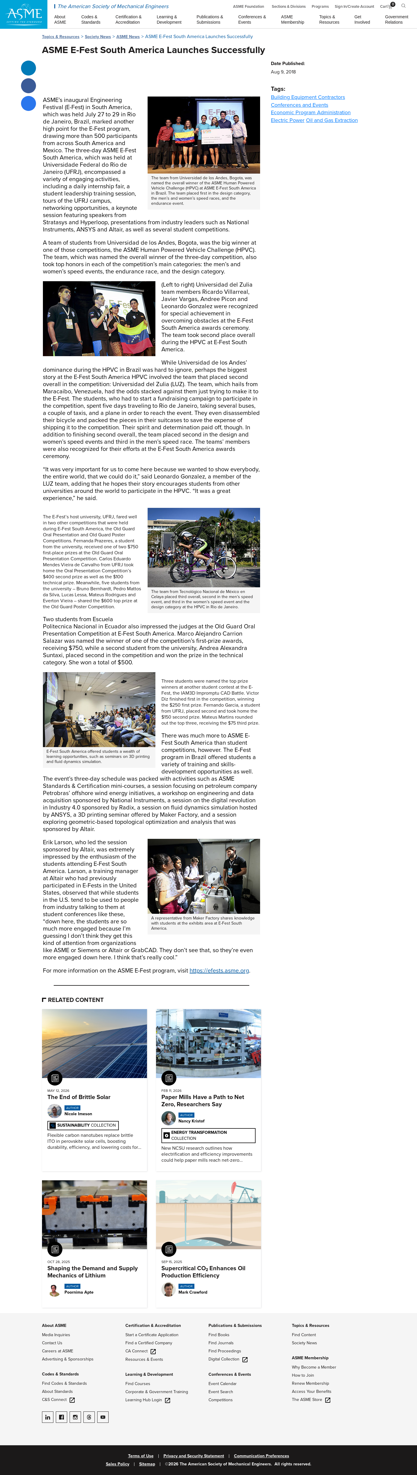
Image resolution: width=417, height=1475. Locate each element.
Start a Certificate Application (151, 1334)
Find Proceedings (224, 1351)
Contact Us (52, 1342)
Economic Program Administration (311, 112)
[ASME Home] (23, 14)
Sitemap (147, 1464)
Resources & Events (144, 1359)
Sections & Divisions (289, 6)
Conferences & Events (229, 1374)
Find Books (219, 1334)
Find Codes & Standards (64, 1383)
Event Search (220, 1391)
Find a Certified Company (148, 1342)
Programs (320, 6)
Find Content (304, 1334)
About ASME (54, 1325)
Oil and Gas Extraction (332, 120)
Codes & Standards (60, 1374)
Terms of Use (141, 1456)
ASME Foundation (248, 6)
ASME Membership (310, 1357)
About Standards (57, 1391)
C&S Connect (58, 1399)
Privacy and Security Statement (194, 1456)
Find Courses (137, 1383)
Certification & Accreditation (153, 1325)
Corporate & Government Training (156, 1391)
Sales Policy (117, 1464)
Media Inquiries (56, 1334)
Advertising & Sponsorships (68, 1359)
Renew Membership (310, 1383)
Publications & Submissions (235, 1325)
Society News (98, 36)
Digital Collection (228, 1359)
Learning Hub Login (147, 1399)
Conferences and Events (299, 105)
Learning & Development (149, 1374)
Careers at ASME (57, 1351)
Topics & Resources (61, 36)
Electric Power (287, 120)
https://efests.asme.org (219, 970)
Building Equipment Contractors (308, 97)
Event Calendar (222, 1383)
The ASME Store (311, 1399)
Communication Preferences (261, 1456)
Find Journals (221, 1342)
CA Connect (140, 1351)
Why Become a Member (314, 1367)
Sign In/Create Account (354, 6)
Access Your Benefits (312, 1391)
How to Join (303, 1375)
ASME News (128, 36)
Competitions (220, 1399)
